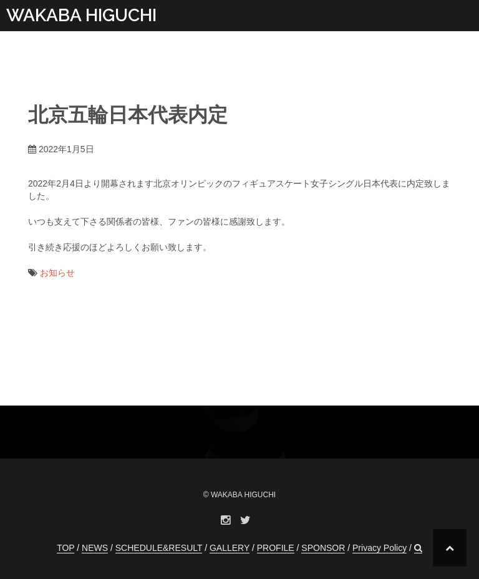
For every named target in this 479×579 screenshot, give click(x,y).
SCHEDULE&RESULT (159, 548)
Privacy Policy (379, 548)
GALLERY (229, 548)
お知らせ (57, 273)
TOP (65, 548)
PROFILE (275, 548)
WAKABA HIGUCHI (81, 15)
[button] (418, 548)
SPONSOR (323, 548)
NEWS (95, 548)
